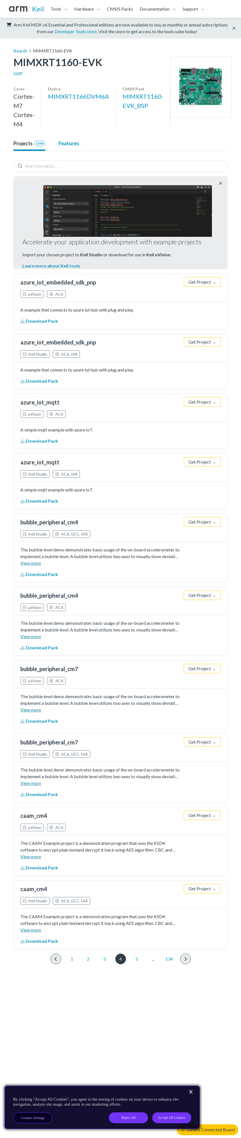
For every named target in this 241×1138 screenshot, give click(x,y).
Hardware (84, 8)
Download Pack (39, 321)
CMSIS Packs (120, 8)
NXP (18, 73)
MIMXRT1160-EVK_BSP (143, 101)
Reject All (128, 1118)
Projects (29, 143)
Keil (38, 9)
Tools (56, 8)
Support (190, 8)
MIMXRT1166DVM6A (78, 96)
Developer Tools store (75, 31)
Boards (20, 50)
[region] (102, 1107)
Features (69, 143)
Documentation (155, 8)
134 (169, 958)
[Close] (191, 1092)
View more (30, 563)
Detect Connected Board (208, 1129)
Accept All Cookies (171, 1118)
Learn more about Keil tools (51, 265)
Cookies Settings (33, 1118)
